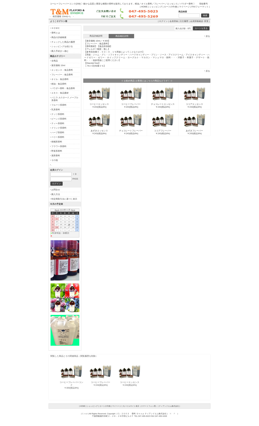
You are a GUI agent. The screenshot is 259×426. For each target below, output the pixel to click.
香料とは (55, 32)
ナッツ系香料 (57, 114)
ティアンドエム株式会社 (169, 406)
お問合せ (55, 189)
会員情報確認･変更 (199, 21)
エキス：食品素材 (60, 93)
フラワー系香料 (58, 146)
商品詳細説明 (96, 36)
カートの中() (170, 6)
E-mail (85, 413)
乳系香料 (55, 109)
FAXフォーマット (199, 6)
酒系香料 (55, 155)
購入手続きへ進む (60, 51)
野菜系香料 (56, 151)
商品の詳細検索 (58, 37)
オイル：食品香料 (60, 79)
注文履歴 (184, 21)
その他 (54, 160)
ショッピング (155, 6)
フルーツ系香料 (58, 105)
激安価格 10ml (58, 65)
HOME (144, 6)
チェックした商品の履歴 (63, 42)
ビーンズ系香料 (58, 119)
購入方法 (55, 194)
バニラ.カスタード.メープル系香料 (64, 99)
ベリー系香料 (57, 137)
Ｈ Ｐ (172, 413)
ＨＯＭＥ (55, 28)
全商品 (54, 61)
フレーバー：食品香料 (62, 74)
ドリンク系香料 (58, 128)
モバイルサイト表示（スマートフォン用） (140, 406)
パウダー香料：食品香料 (63, 88)
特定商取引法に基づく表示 (64, 199)
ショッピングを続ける (62, 46)
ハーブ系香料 (57, 132)
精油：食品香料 (58, 84)
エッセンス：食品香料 (62, 70)
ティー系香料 (57, 123)
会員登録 (173, 21)
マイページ (184, 6)
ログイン (163, 21)
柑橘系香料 (56, 141)
